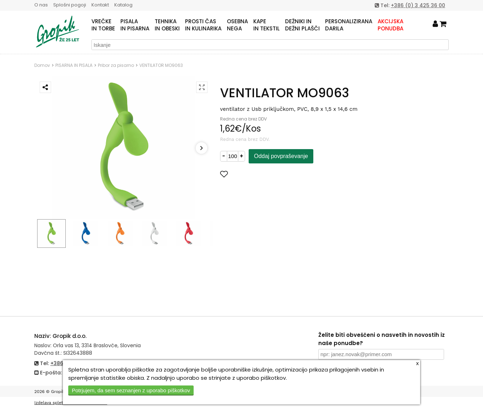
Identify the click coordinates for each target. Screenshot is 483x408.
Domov (42, 65)
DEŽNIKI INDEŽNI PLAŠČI (302, 25)
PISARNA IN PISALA (74, 65)
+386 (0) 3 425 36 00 (418, 5)
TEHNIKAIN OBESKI (167, 25)
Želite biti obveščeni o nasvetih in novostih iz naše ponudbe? (381, 339)
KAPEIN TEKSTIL (266, 25)
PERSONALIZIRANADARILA (348, 25)
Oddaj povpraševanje (281, 156)
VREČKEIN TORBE (103, 25)
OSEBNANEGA (237, 25)
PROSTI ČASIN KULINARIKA (203, 25)
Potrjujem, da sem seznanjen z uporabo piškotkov (131, 390)
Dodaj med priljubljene (259, 174)
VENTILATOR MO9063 (161, 65)
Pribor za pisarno (116, 65)
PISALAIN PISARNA (134, 25)
